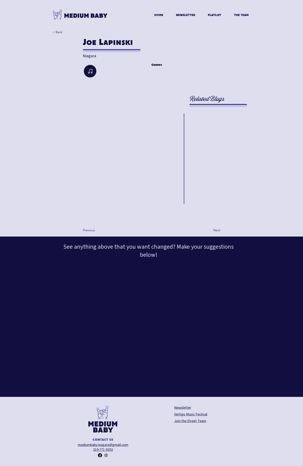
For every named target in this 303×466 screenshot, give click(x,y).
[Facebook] (100, 455)
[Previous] (96, 230)
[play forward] (169, 212)
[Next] (210, 230)
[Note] (90, 71)
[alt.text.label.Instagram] (106, 455)
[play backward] (63, 212)
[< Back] (66, 32)
